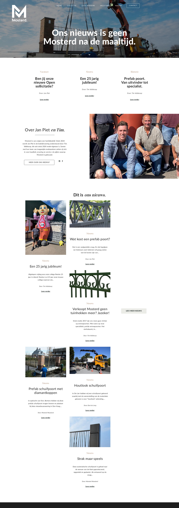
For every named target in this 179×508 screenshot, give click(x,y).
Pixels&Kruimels (83, 498)
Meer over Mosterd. (37, 483)
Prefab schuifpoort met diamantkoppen (83, 471)
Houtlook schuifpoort (77, 474)
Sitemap (43, 498)
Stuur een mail (125, 482)
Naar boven (150, 473)
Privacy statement (58, 498)
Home (59, 5)
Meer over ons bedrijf (39, 162)
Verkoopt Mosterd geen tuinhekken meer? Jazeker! (88, 468)
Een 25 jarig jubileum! (77, 463)
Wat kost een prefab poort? (79, 465)
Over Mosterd (88, 5)
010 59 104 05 (121, 472)
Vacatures (105, 5)
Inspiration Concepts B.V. (110, 498)
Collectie (71, 5)
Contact (133, 5)
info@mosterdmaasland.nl (125, 475)
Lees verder (44, 99)
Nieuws (118, 5)
